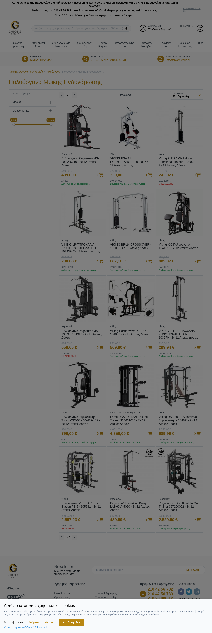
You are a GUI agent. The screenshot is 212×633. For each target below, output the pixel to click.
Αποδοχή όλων (71, 622)
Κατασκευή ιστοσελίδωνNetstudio (26, 627)
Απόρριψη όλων (13, 622)
